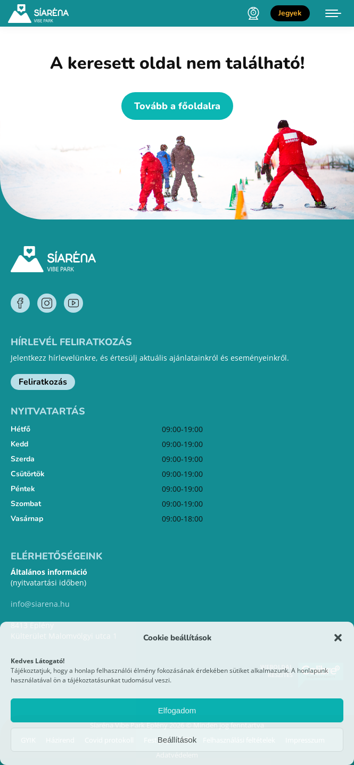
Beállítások (177, 739)
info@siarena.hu (40, 604)
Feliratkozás (43, 382)
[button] (338, 637)
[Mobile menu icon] (333, 13)
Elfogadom (177, 710)
